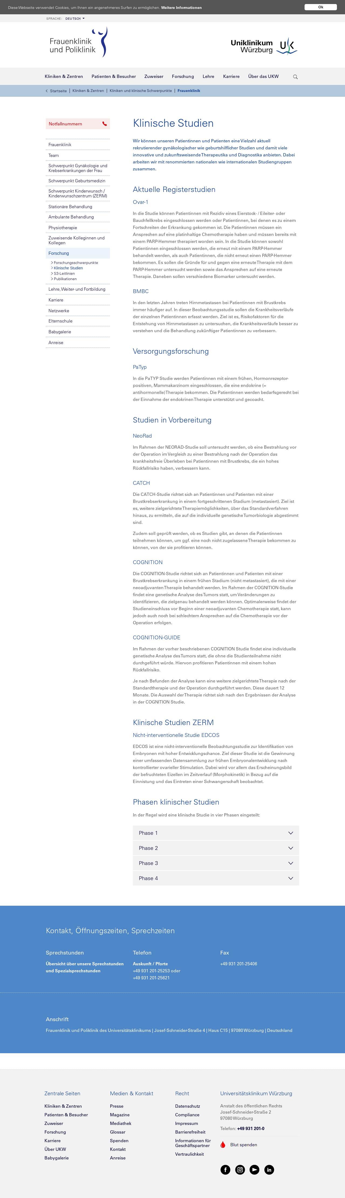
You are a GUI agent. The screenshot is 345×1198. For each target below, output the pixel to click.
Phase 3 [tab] (216, 863)
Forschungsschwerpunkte (74, 262)
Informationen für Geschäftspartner (193, 1143)
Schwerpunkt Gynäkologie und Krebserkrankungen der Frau (78, 168)
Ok (320, 7)
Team (54, 155)
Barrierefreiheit (190, 1132)
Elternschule (61, 321)
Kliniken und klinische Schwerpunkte (141, 90)
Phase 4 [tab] (216, 878)
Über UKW (55, 1149)
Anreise (56, 342)
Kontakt (118, 1149)
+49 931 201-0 (250, 1128)
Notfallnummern (78, 124)
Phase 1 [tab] (216, 833)
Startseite (56, 90)
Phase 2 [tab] (216, 848)
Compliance (187, 1114)
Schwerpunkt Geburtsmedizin (77, 180)
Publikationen (64, 279)
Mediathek (120, 1123)
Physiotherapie (63, 227)
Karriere (56, 300)
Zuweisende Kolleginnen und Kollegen (77, 240)
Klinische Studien (67, 268)
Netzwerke (59, 310)
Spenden (119, 1140)
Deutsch (63, 18)
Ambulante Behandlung (71, 216)
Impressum (186, 1123)
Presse (116, 1106)
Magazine (120, 1114)
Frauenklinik (189, 90)
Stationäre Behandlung (70, 206)
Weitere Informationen (186, 7)
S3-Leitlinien (63, 273)
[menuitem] (65, 18)
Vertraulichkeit (189, 1154)
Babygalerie (60, 331)
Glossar (117, 1132)
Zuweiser (53, 1123)
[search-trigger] (296, 76)
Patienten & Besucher (66, 1114)
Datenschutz (187, 1106)
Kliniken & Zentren (88, 90)
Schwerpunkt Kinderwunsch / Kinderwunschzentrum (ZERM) (78, 193)
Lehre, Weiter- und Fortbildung (77, 289)
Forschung (59, 253)
